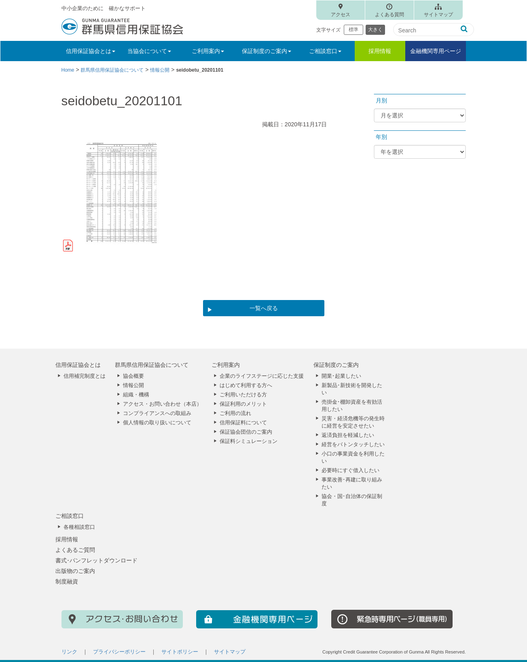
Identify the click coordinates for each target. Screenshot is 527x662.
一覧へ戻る (264, 308)
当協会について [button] (149, 51)
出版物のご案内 (75, 571)
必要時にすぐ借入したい (350, 470)
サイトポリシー (179, 652)
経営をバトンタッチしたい (353, 444)
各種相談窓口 (79, 527)
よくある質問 (389, 14)
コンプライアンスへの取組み (157, 413)
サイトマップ (438, 14)
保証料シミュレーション (248, 441)
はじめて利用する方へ (246, 385)
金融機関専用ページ (435, 51)
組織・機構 (136, 395)
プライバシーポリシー (119, 652)
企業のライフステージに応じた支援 (262, 376)
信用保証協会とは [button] (90, 51)
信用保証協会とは (78, 365)
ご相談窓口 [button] (325, 51)
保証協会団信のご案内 (246, 432)
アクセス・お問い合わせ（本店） (162, 404)
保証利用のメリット (243, 404)
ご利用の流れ (235, 413)
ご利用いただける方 (243, 395)
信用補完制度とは (84, 376)
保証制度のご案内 (336, 365)
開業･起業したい (341, 376)
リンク (69, 652)
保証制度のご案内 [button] (266, 51)
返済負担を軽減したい (348, 435)
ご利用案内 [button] (208, 51)
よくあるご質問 (75, 550)
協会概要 (133, 376)
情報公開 (133, 385)
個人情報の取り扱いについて (157, 423)
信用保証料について (243, 423)
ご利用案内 (226, 365)
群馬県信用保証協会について (151, 365)
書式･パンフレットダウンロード (96, 560)
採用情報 (379, 51)
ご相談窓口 (69, 516)
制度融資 (66, 581)
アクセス (340, 14)
